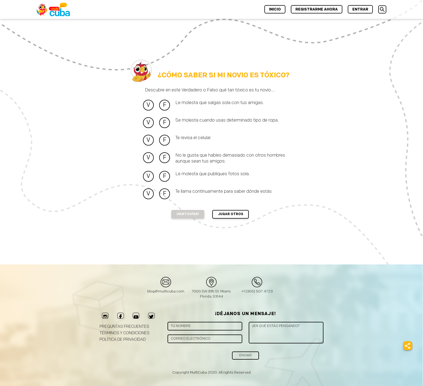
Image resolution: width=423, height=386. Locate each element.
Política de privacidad (123, 339)
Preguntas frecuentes (124, 326)
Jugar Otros (230, 214)
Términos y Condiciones (124, 333)
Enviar (245, 355)
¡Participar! (187, 214)
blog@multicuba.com (165, 291)
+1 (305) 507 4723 (257, 291)
